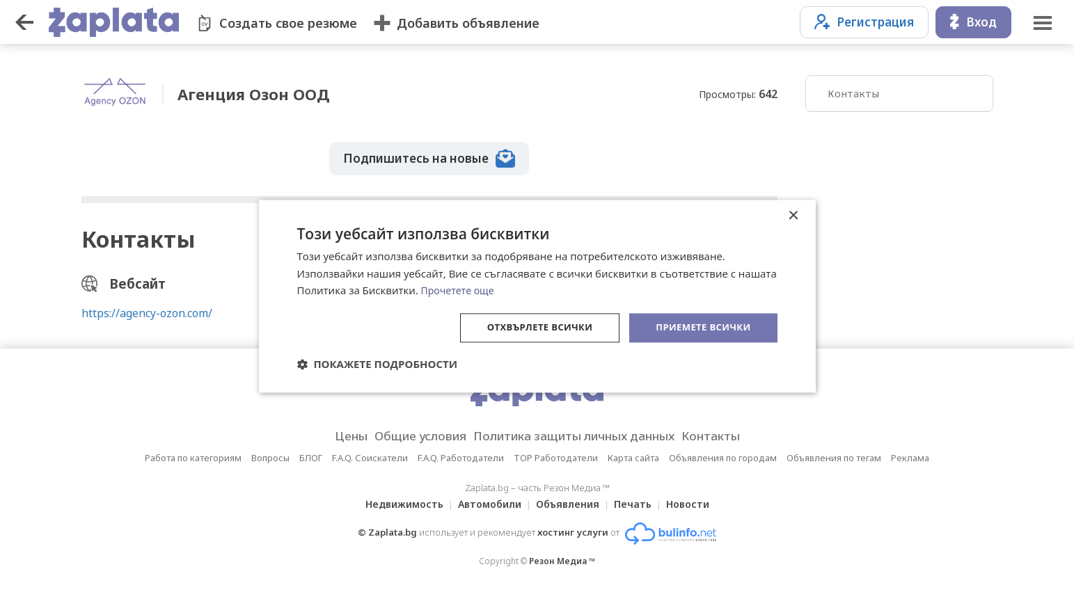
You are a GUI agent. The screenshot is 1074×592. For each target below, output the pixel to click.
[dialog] (537, 295)
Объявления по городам (723, 455)
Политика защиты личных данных (578, 433)
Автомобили (485, 501)
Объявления (567, 501)
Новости (696, 501)
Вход (973, 22)
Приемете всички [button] (699, 327)
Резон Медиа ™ (562, 558)
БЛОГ (310, 455)
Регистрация (864, 22)
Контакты (853, 93)
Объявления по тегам (834, 455)
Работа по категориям (193, 455)
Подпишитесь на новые (431, 153)
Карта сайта (633, 455)
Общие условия (406, 433)
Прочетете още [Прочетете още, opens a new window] (460, 289)
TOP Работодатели (556, 455)
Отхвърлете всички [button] (529, 327)
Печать (637, 501)
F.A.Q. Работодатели (461, 455)
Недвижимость (396, 501)
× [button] (793, 214)
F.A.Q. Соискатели (370, 455)
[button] (377, 365)
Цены (329, 433)
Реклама (910, 455)
